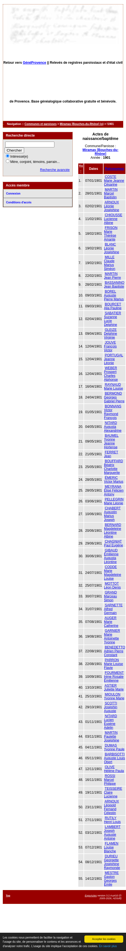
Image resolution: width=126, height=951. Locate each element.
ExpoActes (91, 895)
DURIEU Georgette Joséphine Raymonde (112, 862)
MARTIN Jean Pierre (112, 276)
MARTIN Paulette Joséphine (111, 736)
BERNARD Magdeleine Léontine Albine (112, 530)
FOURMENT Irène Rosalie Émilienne (114, 676)
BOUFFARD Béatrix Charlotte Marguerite (113, 467)
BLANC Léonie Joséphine (111, 248)
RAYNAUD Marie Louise (113, 386)
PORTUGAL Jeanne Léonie (113, 359)
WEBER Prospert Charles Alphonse (111, 374)
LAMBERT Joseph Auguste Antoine (112, 832)
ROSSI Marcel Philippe (110, 780)
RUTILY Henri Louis (112, 820)
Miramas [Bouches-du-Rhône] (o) (82, 124)
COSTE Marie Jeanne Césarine (114, 180)
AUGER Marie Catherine (111, 622)
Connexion (13, 193)
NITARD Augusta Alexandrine (112, 427)
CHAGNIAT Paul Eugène (113, 543)
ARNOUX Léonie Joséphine (111, 206)
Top (8, 895)
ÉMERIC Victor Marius (113, 480)
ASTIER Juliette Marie (114, 687)
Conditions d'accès (18, 202)
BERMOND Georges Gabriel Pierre (114, 397)
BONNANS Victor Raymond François (112, 412)
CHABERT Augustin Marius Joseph (112, 514)
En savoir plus (108, 946)
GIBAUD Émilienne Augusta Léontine (111, 556)
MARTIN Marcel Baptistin (110, 193)
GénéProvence (34, 63)
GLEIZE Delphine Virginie (110, 333)
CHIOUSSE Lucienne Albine (113, 219)
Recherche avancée (55, 170)
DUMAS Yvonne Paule (114, 747)
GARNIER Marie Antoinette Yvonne (112, 636)
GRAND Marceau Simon (110, 596)
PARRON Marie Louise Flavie (113, 664)
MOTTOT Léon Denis (112, 585)
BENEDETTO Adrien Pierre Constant (114, 651)
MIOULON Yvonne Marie (114, 696)
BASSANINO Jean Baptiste (114, 284)
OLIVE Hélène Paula (114, 769)
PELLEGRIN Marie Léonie (114, 501)
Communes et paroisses (40, 124)
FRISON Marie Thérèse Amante (110, 233)
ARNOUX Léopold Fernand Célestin (111, 807)
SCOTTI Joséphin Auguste (110, 707)
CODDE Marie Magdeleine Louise (112, 573)
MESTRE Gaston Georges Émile (111, 878)
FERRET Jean (111, 454)
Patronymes (114, 169)
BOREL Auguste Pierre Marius (114, 295)
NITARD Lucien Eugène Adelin (110, 722)
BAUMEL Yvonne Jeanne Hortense (111, 441)
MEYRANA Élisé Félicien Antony (114, 490)
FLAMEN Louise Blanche (111, 847)
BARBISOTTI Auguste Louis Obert (114, 758)
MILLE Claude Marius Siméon (109, 263)
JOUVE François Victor (110, 346)
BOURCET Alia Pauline (112, 306)
